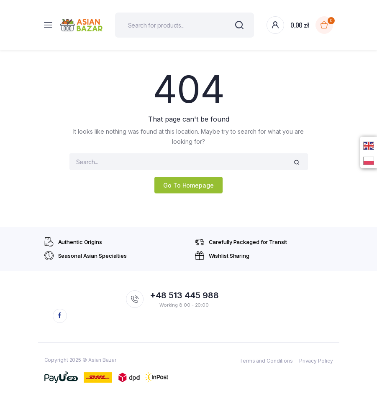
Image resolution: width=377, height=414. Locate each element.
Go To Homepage (188, 185)
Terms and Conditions (266, 361)
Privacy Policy (316, 361)
